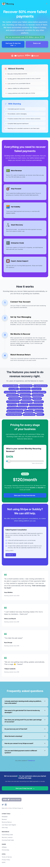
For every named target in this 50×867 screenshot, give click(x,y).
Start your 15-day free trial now (24, 495)
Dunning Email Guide (8, 840)
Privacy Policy (6, 859)
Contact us (31, 760)
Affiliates (4, 847)
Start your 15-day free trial (13, 44)
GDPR (3, 862)
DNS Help (5, 827)
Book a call (37, 43)
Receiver (4, 819)
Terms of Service (7, 857)
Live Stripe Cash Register (9, 825)
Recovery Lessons (7, 837)
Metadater (5, 816)
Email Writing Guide (7, 834)
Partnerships (5, 850)
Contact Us (11, 555)
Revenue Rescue (7, 822)
